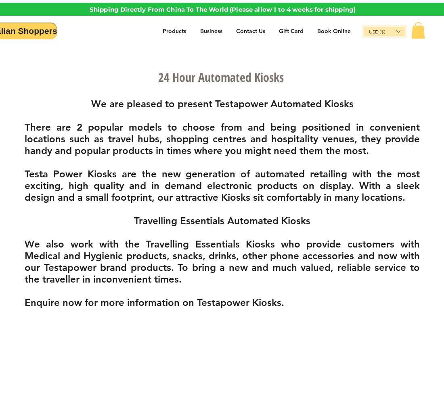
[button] (384, 31)
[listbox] (384, 31)
